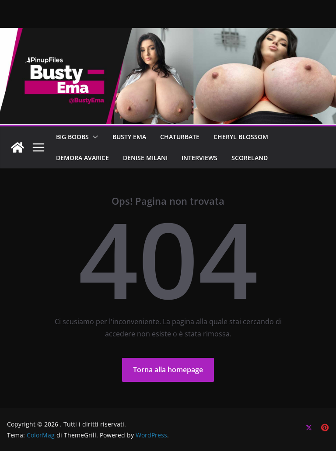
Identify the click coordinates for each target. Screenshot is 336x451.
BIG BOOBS (72, 137)
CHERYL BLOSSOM (241, 137)
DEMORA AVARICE (82, 158)
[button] (93, 137)
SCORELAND (249, 158)
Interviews (199, 158)
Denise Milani (145, 158)
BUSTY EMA (129, 137)
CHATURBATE (180, 137)
